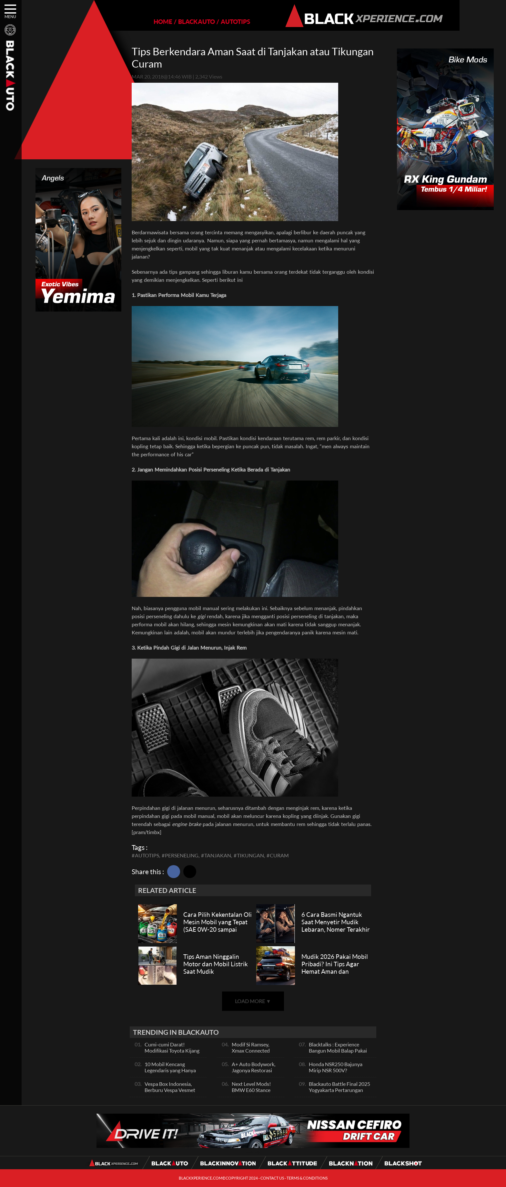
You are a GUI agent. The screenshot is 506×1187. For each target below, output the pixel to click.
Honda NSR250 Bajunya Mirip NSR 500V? (335, 1067)
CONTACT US (272, 1178)
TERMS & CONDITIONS (307, 1178)
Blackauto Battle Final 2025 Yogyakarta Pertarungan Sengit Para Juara (339, 1090)
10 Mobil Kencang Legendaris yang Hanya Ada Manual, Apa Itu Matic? (170, 1073)
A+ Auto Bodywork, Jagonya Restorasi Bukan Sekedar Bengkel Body (253, 1073)
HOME (140, 21)
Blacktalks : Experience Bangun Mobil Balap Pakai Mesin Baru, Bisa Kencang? (338, 1050)
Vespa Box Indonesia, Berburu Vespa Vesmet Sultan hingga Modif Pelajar (170, 1093)
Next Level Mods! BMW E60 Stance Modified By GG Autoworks (251, 1093)
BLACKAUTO (174, 21)
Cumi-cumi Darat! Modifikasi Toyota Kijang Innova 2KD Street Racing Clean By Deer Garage (173, 1053)
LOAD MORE (253, 1001)
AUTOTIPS (213, 21)
